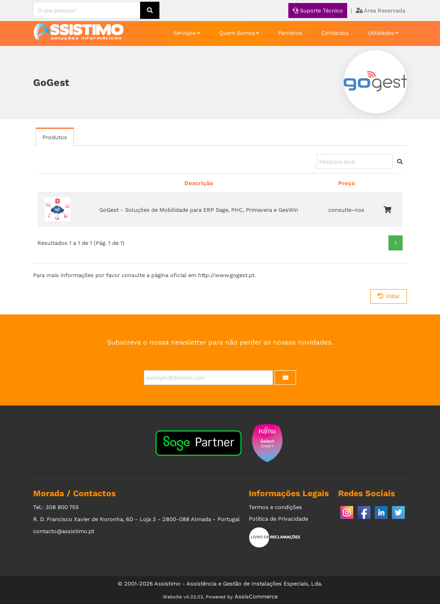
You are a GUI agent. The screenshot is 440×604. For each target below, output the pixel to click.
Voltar (389, 296)
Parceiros (290, 33)
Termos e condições (275, 507)
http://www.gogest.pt (226, 275)
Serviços (185, 33)
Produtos (55, 137)
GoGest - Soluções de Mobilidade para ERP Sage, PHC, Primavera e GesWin (198, 210)
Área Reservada (380, 10)
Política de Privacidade (278, 519)
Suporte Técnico (318, 10)
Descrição (198, 183)
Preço (346, 183)
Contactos (335, 33)
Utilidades (381, 33)
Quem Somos (237, 33)
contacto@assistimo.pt (63, 531)
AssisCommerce (256, 596)
